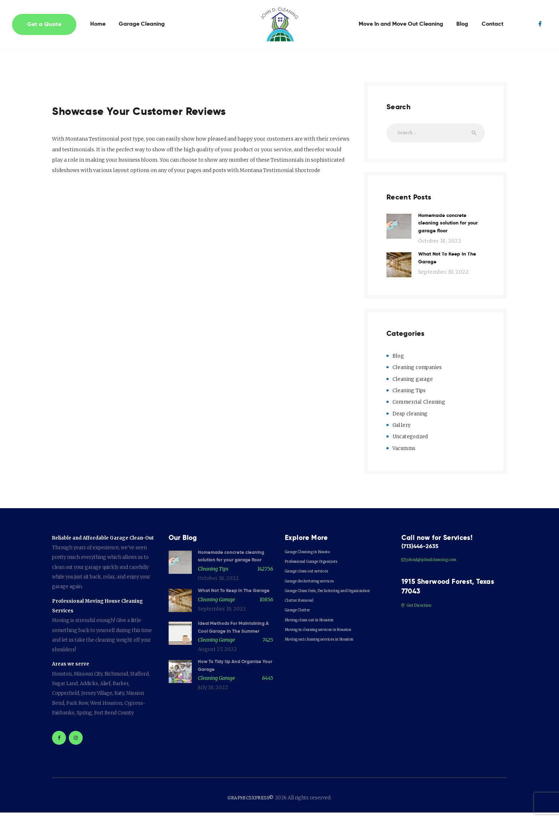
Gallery (402, 431)
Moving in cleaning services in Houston (330, 645)
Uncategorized (411, 443)
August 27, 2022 (217, 683)
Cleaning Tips (409, 397)
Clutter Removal (303, 616)
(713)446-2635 (424, 553)
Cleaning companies (418, 374)
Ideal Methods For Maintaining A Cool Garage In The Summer (235, 656)
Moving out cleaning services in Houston (331, 655)
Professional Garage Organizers (321, 567)
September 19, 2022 (442, 281)
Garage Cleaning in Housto (315, 558)
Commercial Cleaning (420, 408)
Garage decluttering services (318, 587)
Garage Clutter (301, 626)
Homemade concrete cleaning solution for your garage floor (451, 228)
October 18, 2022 (438, 247)
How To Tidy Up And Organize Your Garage (235, 700)
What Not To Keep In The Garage (450, 266)
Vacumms (405, 454)
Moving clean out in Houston (317, 636)
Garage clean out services (314, 577)
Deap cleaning (410, 420)
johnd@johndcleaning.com (435, 567)
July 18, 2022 (213, 723)
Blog (398, 362)
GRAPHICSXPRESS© (251, 804)
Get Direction (419, 613)
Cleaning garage (413, 385)
